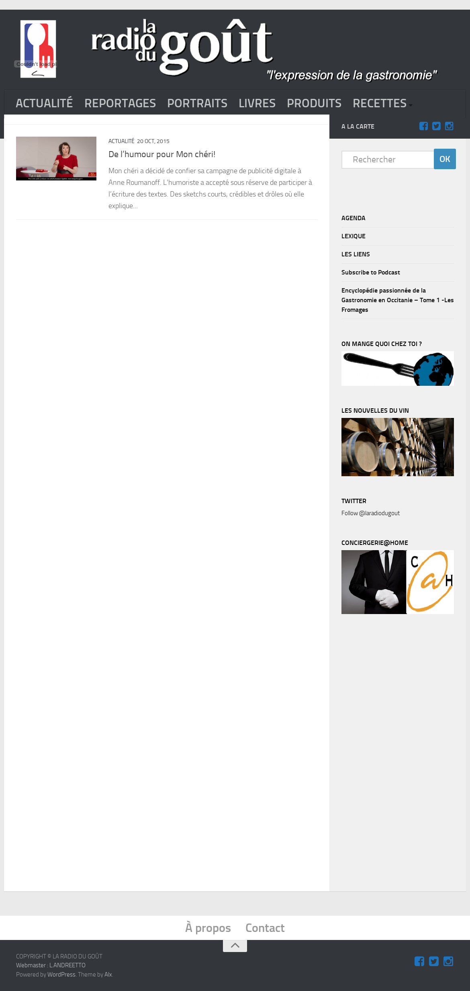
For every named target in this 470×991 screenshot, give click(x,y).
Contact (265, 928)
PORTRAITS (197, 103)
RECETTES (380, 103)
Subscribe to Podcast (370, 272)
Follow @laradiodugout (370, 513)
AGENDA (353, 218)
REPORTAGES (120, 103)
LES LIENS (355, 254)
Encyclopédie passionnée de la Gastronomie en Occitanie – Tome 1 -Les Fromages (397, 300)
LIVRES (257, 103)
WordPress (61, 974)
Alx (108, 974)
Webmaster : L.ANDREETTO (51, 965)
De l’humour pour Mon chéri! (161, 154)
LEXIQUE (353, 236)
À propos (208, 928)
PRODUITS (314, 103)
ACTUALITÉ (44, 103)
